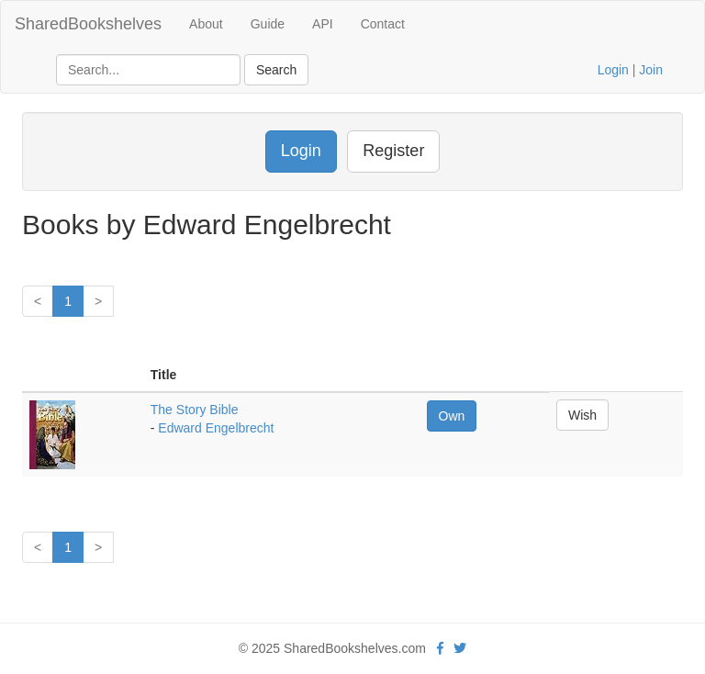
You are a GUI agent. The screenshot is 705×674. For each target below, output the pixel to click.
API (322, 24)
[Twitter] (459, 648)
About (206, 24)
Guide (268, 24)
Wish (582, 415)
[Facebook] (440, 648)
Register (393, 150)
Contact (383, 24)
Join (651, 69)
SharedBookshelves (88, 24)
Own (452, 416)
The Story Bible (195, 409)
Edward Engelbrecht (216, 428)
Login (613, 69)
